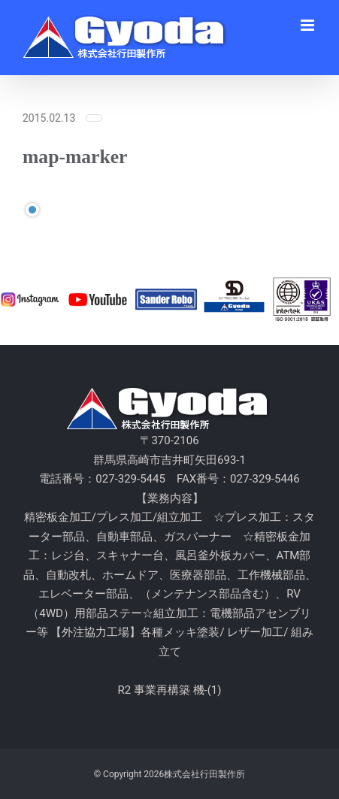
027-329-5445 (130, 479)
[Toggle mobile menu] (308, 25)
